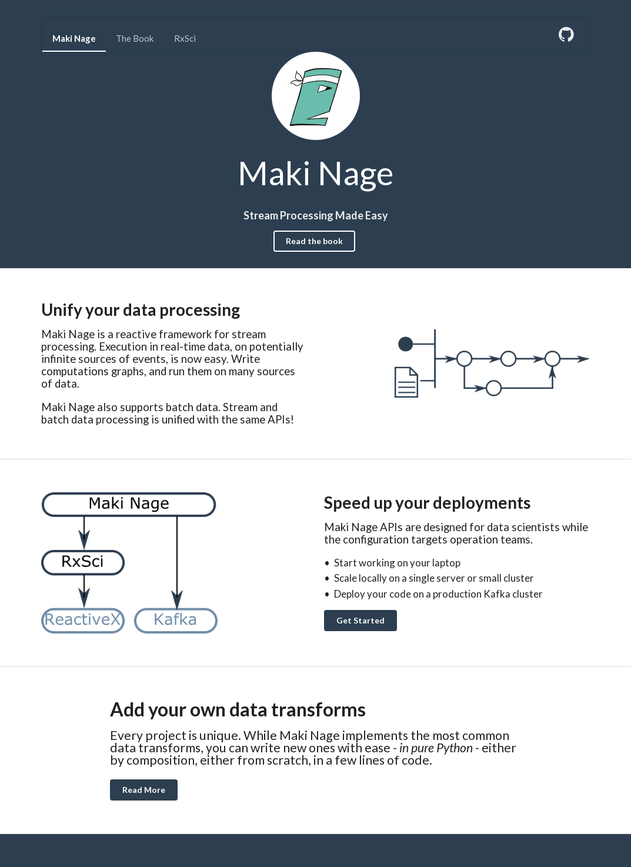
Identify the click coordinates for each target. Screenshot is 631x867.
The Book (134, 38)
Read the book (314, 241)
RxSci (185, 38)
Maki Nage (74, 38)
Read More (143, 790)
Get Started (360, 620)
